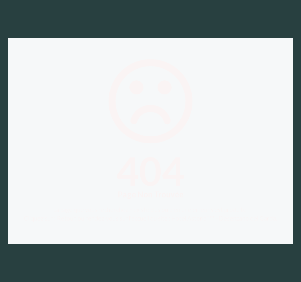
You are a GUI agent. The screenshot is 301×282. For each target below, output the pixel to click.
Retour (66, 218)
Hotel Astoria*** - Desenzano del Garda (224, 218)
